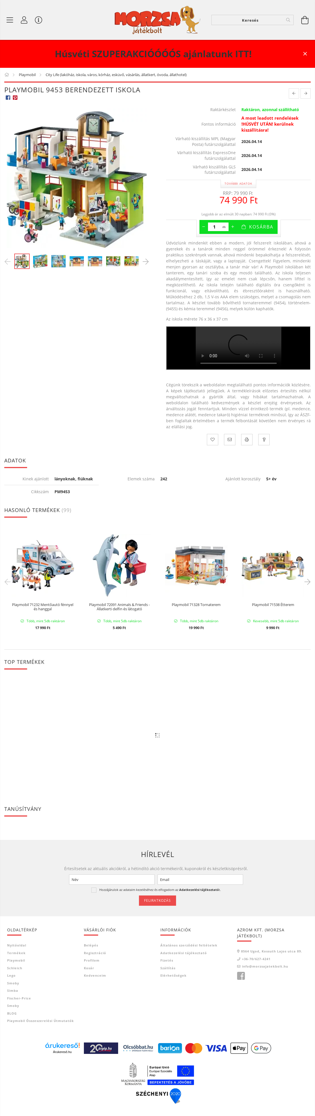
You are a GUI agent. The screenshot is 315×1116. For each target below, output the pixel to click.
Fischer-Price (19, 998)
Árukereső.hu (62, 1052)
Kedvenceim (95, 975)
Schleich (14, 968)
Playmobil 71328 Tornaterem (196, 605)
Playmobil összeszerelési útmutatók (40, 1021)
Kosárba (261, 227)
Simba (12, 990)
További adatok (238, 183)
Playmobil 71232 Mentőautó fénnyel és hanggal (42, 607)
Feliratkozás (157, 900)
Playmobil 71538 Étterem (273, 605)
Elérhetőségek (173, 975)
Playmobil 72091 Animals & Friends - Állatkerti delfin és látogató (119, 607)
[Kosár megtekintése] (305, 20)
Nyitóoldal (16, 945)
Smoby (13, 983)
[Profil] (24, 20)
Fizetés (166, 960)
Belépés (91, 945)
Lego (11, 975)
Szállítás (167, 968)
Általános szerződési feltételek (188, 945)
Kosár (89, 968)
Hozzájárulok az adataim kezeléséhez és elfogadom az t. (160, 890)
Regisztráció (95, 953)
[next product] (305, 93)
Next (306, 581)
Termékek (16, 953)
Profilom (92, 960)
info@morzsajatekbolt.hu (265, 966)
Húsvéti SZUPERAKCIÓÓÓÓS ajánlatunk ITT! (153, 54)
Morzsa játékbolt (241, 976)
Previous (8, 581)
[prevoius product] (294, 93)
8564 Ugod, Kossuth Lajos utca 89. (271, 951)
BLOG (12, 1013)
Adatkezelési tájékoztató (183, 953)
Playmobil (16, 960)
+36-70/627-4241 (256, 959)
